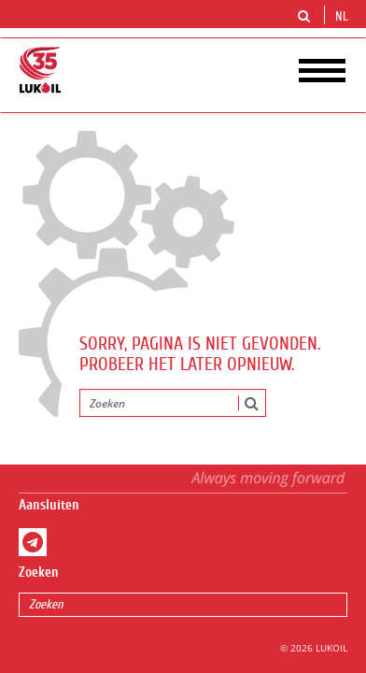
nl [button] (343, 16)
